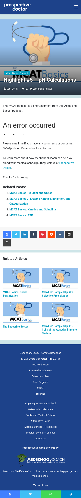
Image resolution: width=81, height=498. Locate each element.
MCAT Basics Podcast (17, 73)
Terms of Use (40, 485)
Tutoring (40, 393)
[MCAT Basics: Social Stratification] (21, 278)
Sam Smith (12, 88)
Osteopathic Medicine (40, 409)
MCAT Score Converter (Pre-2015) (40, 358)
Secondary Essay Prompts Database (40, 352)
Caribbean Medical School (40, 415)
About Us (40, 438)
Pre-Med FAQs (41, 364)
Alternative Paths (40, 420)
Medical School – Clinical (40, 432)
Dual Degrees (40, 382)
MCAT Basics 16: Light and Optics (30, 193)
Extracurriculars (40, 376)
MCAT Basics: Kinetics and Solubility (32, 209)
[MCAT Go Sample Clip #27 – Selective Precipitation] (60, 278)
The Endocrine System (16, 326)
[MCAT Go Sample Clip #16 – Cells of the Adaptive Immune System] (60, 312)
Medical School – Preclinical (40, 426)
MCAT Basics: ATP (21, 215)
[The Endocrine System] (21, 312)
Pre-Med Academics (40, 370)
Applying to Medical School (40, 403)
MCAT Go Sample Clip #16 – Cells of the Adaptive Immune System (59, 330)
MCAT (40, 387)
